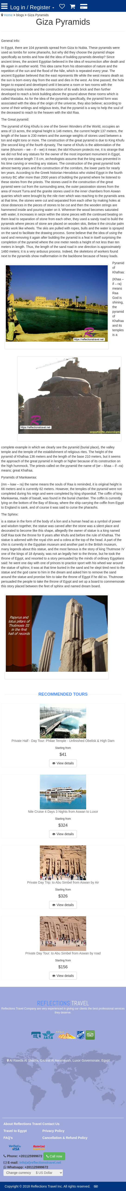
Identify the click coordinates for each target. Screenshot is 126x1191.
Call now (54, 1156)
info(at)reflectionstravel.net (40, 1162)
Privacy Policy (53, 1131)
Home (8, 15)
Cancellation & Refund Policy (64, 1138)
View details (63, 763)
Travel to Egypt (15, 1131)
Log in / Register (32, 7)
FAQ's (8, 1138)
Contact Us (51, 1124)
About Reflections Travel (22, 1124)
